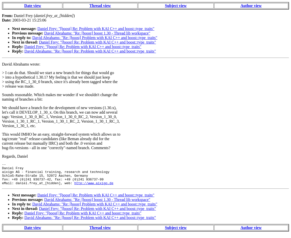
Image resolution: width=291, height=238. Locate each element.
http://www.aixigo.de (93, 187)
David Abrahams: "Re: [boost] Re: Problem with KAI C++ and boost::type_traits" (90, 51)
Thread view (100, 6)
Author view (251, 6)
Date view (32, 6)
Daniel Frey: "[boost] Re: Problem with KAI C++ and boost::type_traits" (95, 29)
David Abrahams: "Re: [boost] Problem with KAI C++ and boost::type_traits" (94, 38)
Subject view (176, 6)
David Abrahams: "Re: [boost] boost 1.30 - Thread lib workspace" (97, 33)
